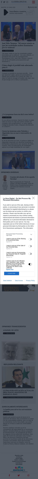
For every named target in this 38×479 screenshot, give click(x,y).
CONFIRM (11, 273)
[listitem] (19, 234)
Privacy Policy (30, 280)
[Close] (34, 199)
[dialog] (19, 239)
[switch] (30, 239)
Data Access (19, 280)
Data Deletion (7, 280)
